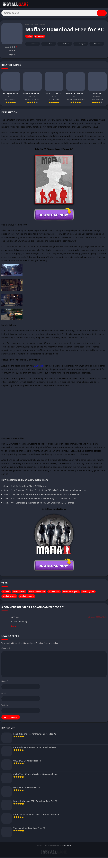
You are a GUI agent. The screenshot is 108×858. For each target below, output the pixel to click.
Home (28, 26)
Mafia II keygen (9, 597)
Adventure (39, 37)
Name (4, 682)
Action (42, 26)
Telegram (80, 45)
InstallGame (66, 846)
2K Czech (38, 367)
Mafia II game (88, 592)
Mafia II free (54, 592)
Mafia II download (37, 592)
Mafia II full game (70, 592)
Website (4, 706)
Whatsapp (96, 45)
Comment (6, 649)
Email (4, 694)
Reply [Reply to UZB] (13, 627)
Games (35, 26)
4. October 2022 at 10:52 (97, 618)
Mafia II (6, 592)
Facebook (32, 45)
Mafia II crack (19, 592)
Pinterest (64, 45)
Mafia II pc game (27, 597)
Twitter (47, 45)
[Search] (54, 14)
